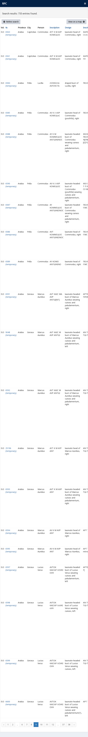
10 (41, 724)
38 (69, 724)
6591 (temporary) (10, 295)
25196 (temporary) (10, 449)
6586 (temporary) (10, 233)
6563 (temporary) (10, 33)
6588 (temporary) (10, 135)
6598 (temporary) (10, 604)
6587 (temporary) (10, 206)
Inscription (54, 27)
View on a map (76, 21)
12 (53, 724)
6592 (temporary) (10, 391)
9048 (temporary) (10, 333)
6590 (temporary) (10, 185)
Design (68, 27)
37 (63, 724)
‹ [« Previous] (3, 724)
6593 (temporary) (10, 490)
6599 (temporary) (10, 662)
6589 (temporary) (10, 263)
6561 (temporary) (10, 57)
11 (47, 724)
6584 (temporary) (10, 84)
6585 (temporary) (10, 114)
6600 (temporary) (10, 703)
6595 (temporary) (10, 550)
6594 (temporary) (10, 531)
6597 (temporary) (10, 568)
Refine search (11, 21)
